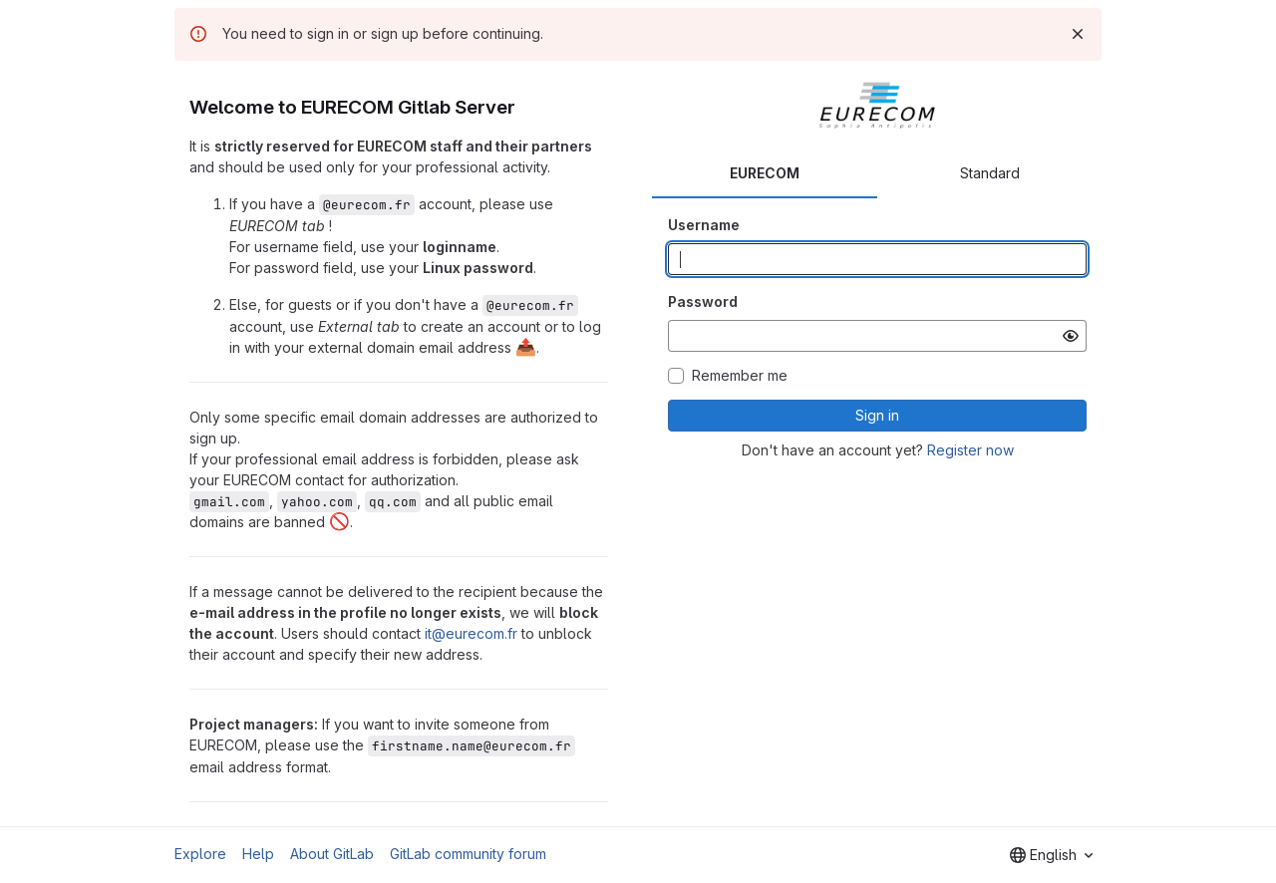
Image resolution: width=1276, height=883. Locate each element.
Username (704, 224)
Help (258, 853)
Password (703, 301)
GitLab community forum (468, 853)
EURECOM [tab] (764, 172)
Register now (970, 450)
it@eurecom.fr (471, 633)
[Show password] (1071, 336)
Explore (200, 853)
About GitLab (332, 853)
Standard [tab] (990, 172)
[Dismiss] (1078, 34)
